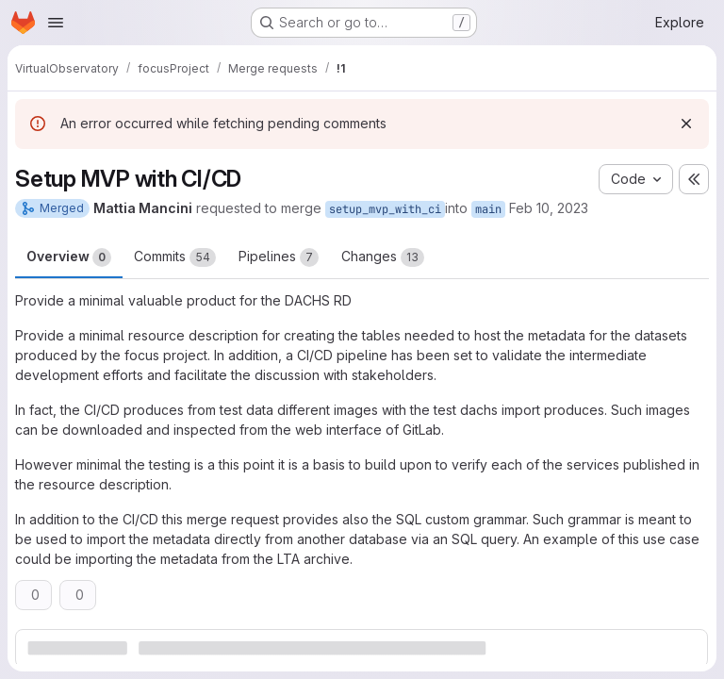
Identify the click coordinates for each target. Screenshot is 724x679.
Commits (175, 257)
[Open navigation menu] (56, 23)
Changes (382, 257)
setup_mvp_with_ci (385, 209)
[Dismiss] (686, 123)
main (488, 209)
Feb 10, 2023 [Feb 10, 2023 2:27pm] (548, 208)
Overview (68, 257)
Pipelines (279, 257)
